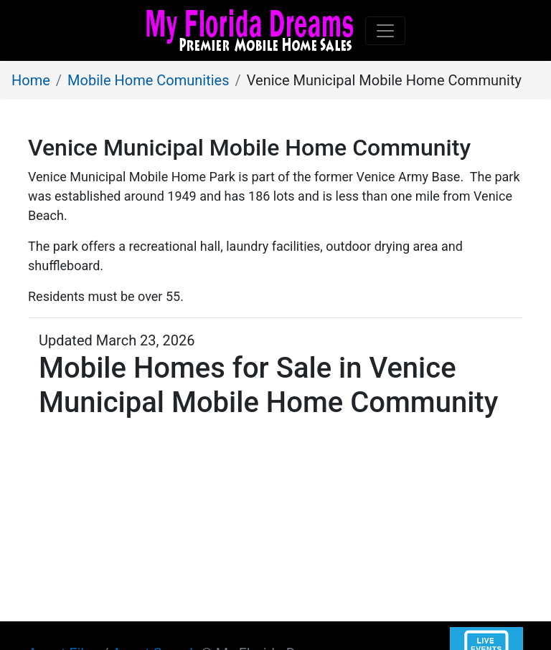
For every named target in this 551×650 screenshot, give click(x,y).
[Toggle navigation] (385, 30)
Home (30, 80)
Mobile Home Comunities (148, 80)
